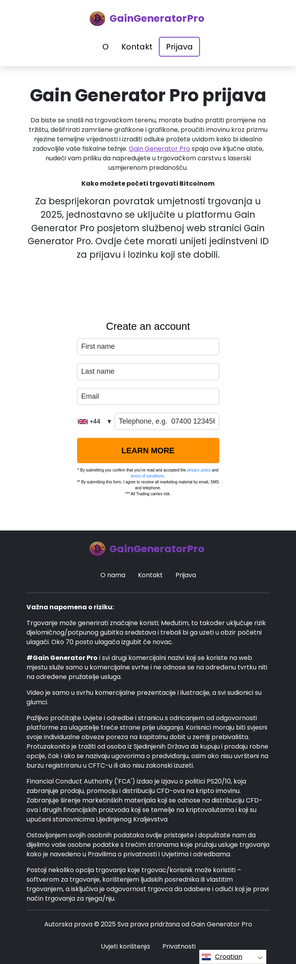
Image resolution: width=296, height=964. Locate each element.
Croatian (222, 957)
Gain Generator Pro (159, 148)
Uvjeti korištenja (125, 946)
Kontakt (137, 46)
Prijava (179, 46)
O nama (112, 575)
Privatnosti (179, 946)
